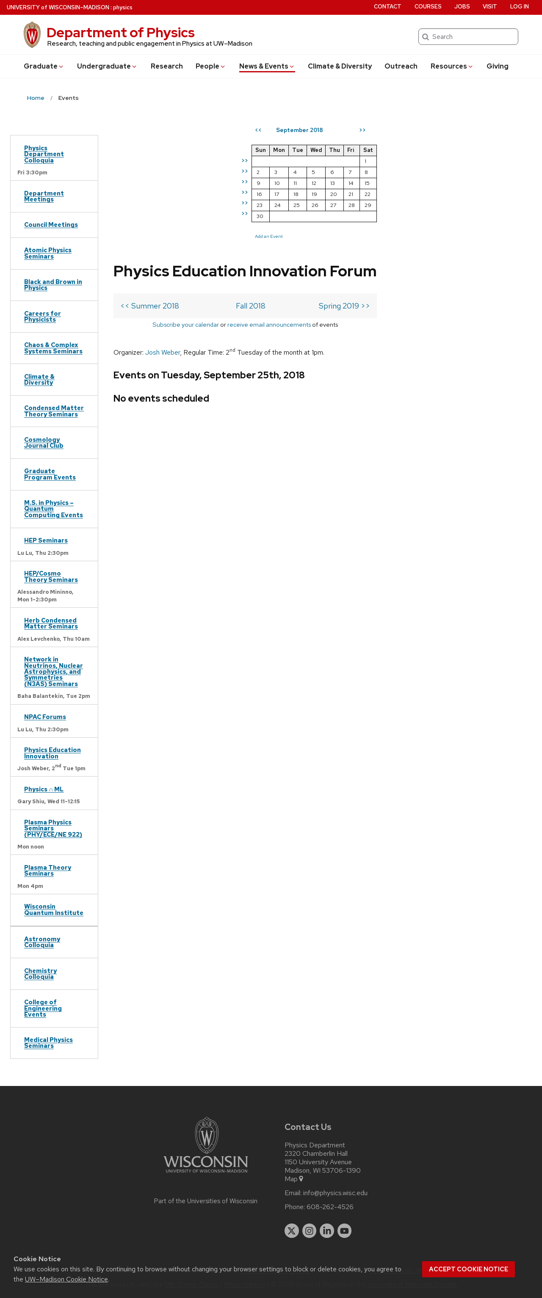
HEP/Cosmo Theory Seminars (51, 576)
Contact (387, 6)
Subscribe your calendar (170, 208)
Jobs (462, 6)
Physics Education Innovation (52, 753)
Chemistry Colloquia (40, 974)
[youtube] (344, 1231)
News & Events (267, 66)
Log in (519, 6)
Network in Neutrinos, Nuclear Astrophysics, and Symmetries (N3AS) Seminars (53, 671)
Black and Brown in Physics (53, 285)
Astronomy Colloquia (42, 942)
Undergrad (107, 66)
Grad (44, 66)
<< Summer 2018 (149, 189)
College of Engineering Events (43, 1008)
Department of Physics (121, 32)
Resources (452, 66)
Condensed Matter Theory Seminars (54, 411)
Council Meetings (51, 224)
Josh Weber (162, 235)
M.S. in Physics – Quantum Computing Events (53, 509)
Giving (498, 66)
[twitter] (292, 1231)
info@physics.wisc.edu (335, 1193)
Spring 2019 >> (313, 189)
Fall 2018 (235, 189)
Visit (490, 6)
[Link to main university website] (205, 1174)
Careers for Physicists (42, 316)
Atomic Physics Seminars (48, 253)
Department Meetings (44, 196)
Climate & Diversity (340, 66)
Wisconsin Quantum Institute (53, 909)
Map (294, 1179)
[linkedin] (327, 1231)
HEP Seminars (46, 540)
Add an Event (392, 236)
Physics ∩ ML (44, 789)
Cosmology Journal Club (44, 442)
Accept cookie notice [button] (468, 1269)
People (211, 66)
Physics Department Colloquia (44, 154)
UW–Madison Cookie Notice (66, 1279)
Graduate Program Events (50, 474)
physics (123, 7)
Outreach (401, 66)
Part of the (205, 1201)
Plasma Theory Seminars (47, 870)
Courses (428, 6)
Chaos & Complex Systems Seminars (53, 348)
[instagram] (309, 1231)
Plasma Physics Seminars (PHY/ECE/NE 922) (53, 828)
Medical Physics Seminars (48, 1043)
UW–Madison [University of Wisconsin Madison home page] (58, 7)
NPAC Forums (45, 717)
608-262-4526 (330, 1207)
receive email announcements (254, 208)
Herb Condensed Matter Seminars (51, 623)
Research (167, 66)
